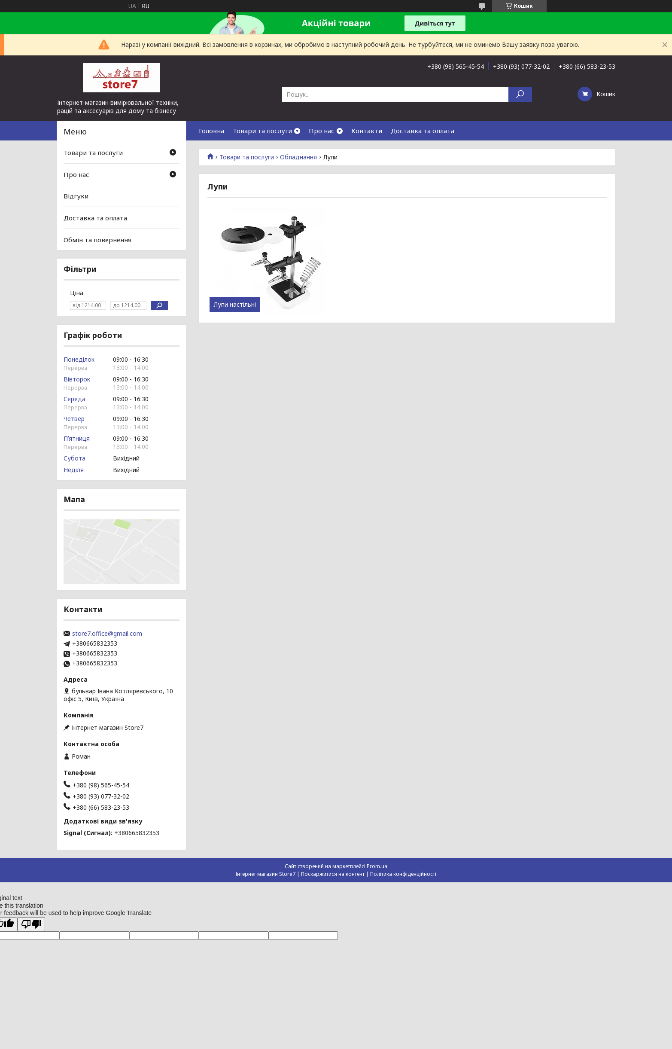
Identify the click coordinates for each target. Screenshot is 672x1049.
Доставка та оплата (422, 130)
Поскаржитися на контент (333, 874)
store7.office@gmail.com (107, 633)
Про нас (321, 130)
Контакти (366, 130)
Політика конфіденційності (403, 874)
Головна (211, 130)
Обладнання (298, 157)
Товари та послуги (262, 130)
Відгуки (76, 196)
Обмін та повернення (97, 239)
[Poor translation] (31, 924)
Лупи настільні (235, 305)
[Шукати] (520, 94)
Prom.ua (377, 866)
